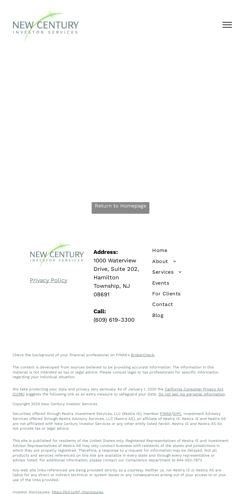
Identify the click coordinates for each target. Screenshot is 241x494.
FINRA (165, 413)
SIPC (177, 413)
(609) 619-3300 (114, 319)
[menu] (227, 25)
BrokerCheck (142, 355)
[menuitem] (184, 250)
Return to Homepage (120, 206)
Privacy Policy (48, 280)
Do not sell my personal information (191, 394)
